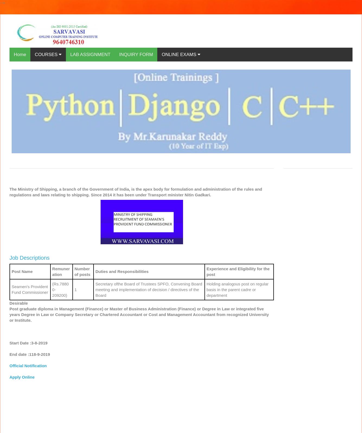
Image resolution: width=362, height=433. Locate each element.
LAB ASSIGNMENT (90, 54)
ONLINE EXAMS (181, 54)
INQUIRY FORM (136, 54)
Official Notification (28, 365)
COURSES (48, 54)
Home (20, 54)
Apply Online (22, 377)
